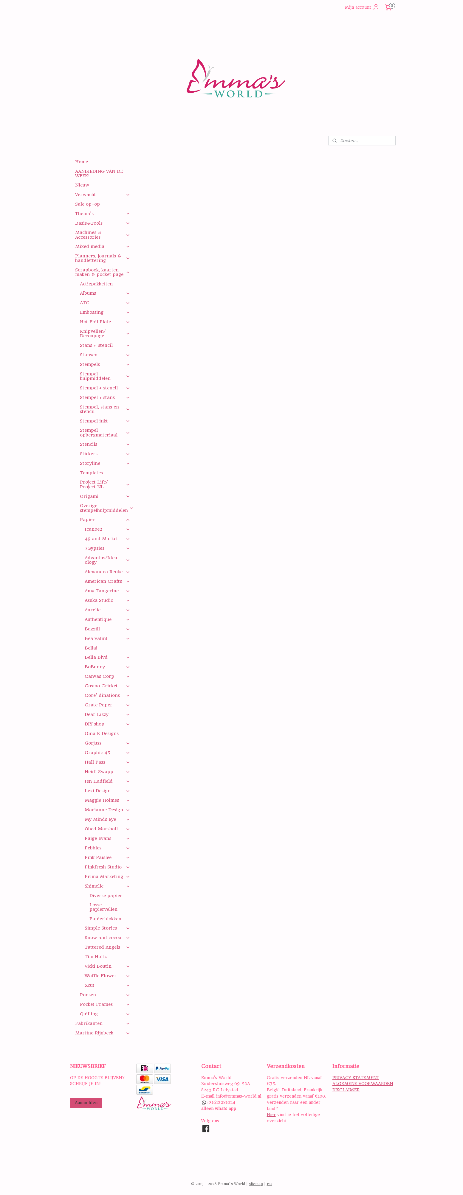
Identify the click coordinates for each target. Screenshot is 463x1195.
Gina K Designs (102, 733)
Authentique (107, 619)
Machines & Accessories (102, 235)
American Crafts (107, 581)
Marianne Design (107, 809)
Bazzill (107, 629)
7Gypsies (107, 548)
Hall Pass (107, 762)
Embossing (105, 312)
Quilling (105, 1014)
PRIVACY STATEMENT (355, 1077)
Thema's (102, 213)
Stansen (105, 355)
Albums (105, 293)
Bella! (91, 648)
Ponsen (105, 994)
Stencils (105, 444)
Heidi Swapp (107, 771)
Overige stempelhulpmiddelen (107, 508)
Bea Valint (107, 638)
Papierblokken (105, 918)
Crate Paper (107, 705)
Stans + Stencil (105, 345)
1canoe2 (107, 529)
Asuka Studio (107, 600)
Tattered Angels (107, 947)
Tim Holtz (96, 956)
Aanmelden (86, 1102)
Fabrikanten (102, 1023)
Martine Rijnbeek (102, 1033)
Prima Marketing (107, 876)
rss (269, 1184)
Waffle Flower (107, 975)
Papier (105, 519)
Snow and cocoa (107, 937)
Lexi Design (107, 790)
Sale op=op (87, 204)
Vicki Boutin (107, 966)
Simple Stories (107, 928)
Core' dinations (107, 695)
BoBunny (107, 666)
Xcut (107, 985)
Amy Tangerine (107, 590)
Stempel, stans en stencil (105, 409)
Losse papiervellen (103, 907)
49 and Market (107, 538)
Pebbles (107, 848)
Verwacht (102, 194)
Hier (271, 1114)
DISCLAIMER (346, 1089)
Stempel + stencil (105, 388)
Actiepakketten (96, 284)
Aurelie (107, 610)
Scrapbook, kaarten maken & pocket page (102, 272)
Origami (105, 496)
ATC (105, 302)
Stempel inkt (105, 421)
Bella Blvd (107, 657)
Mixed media (102, 246)
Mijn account (362, 7)
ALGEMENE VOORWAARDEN (362, 1083)
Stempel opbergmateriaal (105, 432)
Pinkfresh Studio (107, 867)
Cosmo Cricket (107, 686)
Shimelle (107, 886)
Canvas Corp (107, 676)
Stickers (105, 453)
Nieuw (82, 185)
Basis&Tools (102, 223)
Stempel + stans (105, 397)
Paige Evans (107, 838)
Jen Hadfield (107, 781)
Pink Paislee (107, 857)
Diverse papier (105, 895)
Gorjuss (107, 743)
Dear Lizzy (107, 714)
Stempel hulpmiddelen (105, 376)
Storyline (105, 463)
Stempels (105, 364)
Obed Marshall (107, 829)
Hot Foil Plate (105, 321)
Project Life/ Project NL (105, 484)
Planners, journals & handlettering (102, 258)
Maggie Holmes (107, 800)
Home (81, 161)
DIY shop (107, 724)
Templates (91, 472)
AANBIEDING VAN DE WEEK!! (99, 173)
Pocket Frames (105, 1004)
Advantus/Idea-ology (107, 560)
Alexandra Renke (107, 571)
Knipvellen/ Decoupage (105, 333)
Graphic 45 (107, 752)
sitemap (256, 1184)
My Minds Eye (107, 819)
